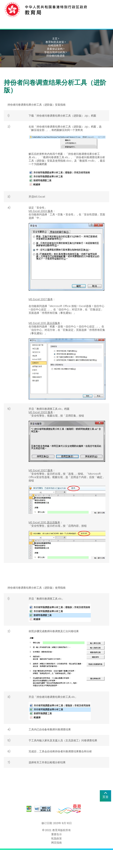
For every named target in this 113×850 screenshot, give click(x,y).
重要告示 (56, 834)
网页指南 (56, 843)
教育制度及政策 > (56, 42)
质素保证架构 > (55, 49)
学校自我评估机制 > (55, 52)
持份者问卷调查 (55, 55)
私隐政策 (56, 838)
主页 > (55, 38)
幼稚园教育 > (55, 45)
